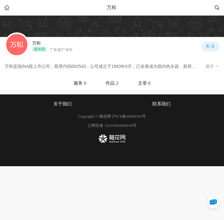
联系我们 (161, 103)
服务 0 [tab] (80, 83)
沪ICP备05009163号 (129, 116)
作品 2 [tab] (112, 83)
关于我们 (62, 103)
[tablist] (112, 83)
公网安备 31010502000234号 (112, 125)
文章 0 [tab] (144, 83)
